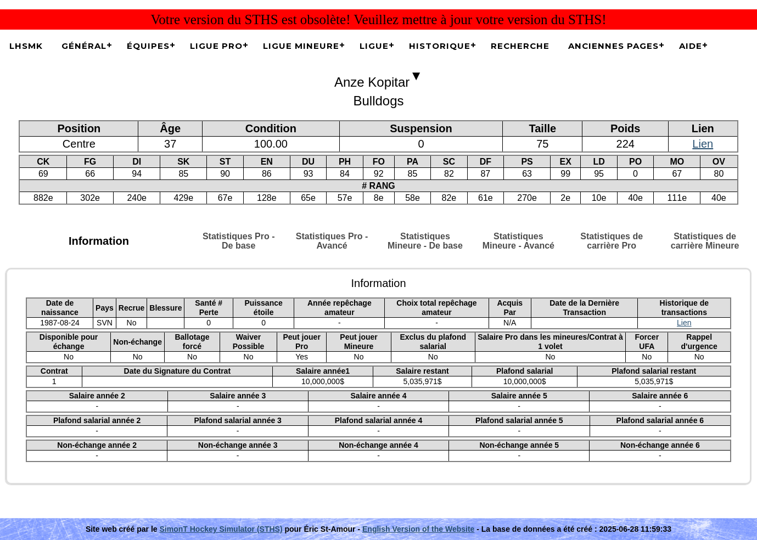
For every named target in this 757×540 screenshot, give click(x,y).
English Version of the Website (418, 529)
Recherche (520, 46)
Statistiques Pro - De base (239, 241)
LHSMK (26, 46)
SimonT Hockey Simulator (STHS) (221, 529)
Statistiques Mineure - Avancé (518, 241)
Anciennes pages (613, 46)
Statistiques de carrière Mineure (705, 241)
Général (83, 46)
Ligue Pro (216, 46)
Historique (439, 46)
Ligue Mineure (301, 46)
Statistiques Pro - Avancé (332, 241)
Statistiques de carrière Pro (611, 241)
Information (99, 241)
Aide (690, 46)
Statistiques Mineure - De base (425, 241)
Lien (702, 144)
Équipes (148, 46)
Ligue (374, 46)
